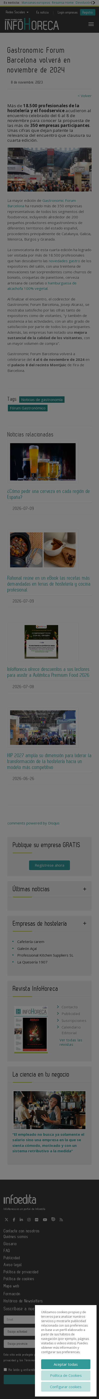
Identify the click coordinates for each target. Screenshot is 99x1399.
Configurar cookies (66, 1386)
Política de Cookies (66, 1375)
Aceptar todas (66, 1364)
